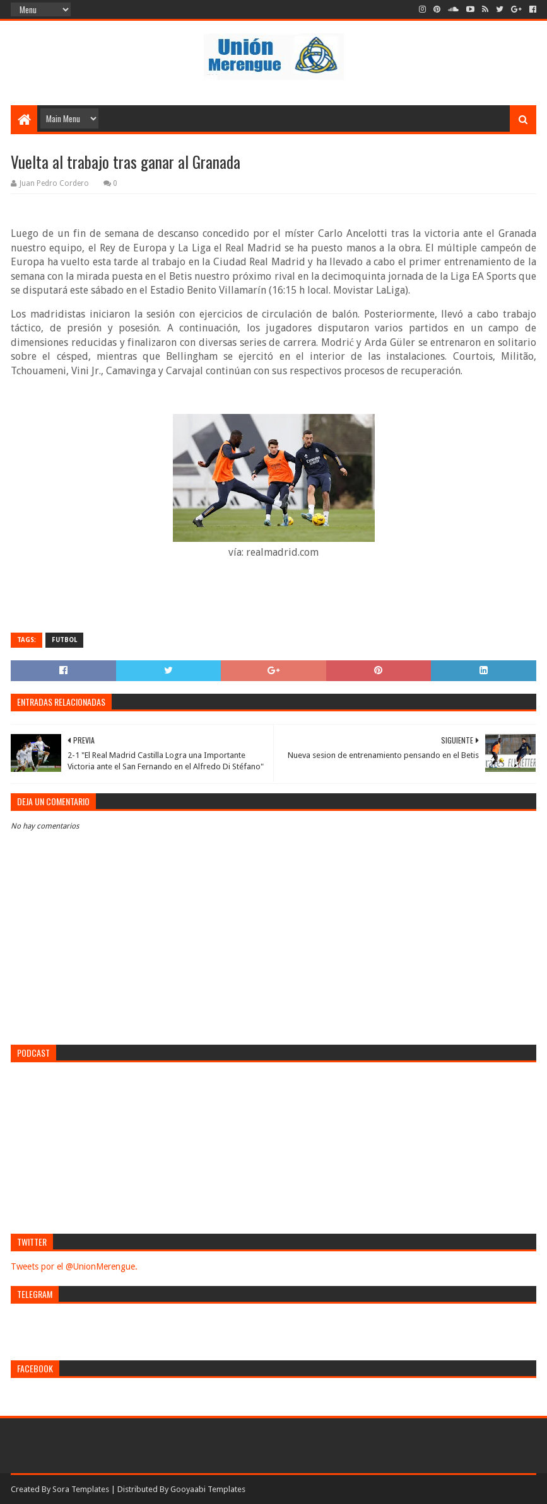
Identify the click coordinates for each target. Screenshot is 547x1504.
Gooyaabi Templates (207, 1489)
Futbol (64, 639)
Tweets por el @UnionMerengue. (74, 1266)
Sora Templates (80, 1489)
